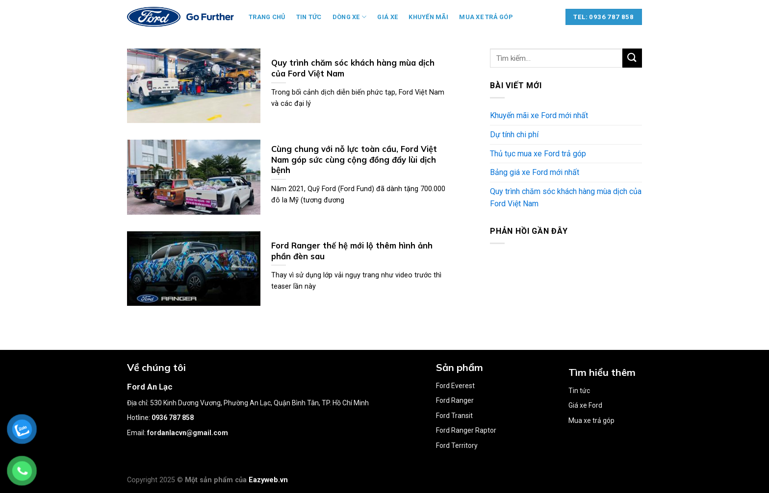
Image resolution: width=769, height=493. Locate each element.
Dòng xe (349, 17)
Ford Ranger (455, 400)
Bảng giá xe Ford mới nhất (534, 172)
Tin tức (309, 17)
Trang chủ (267, 17)
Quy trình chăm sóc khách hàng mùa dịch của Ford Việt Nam (565, 198)
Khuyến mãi (428, 17)
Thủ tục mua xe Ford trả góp (538, 153)
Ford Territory (457, 445)
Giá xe (387, 17)
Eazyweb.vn (268, 480)
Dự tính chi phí (514, 134)
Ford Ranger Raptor (466, 430)
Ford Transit (454, 415)
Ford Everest (455, 386)
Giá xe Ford (585, 405)
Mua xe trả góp (486, 17)
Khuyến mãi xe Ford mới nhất (539, 115)
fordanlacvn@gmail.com (187, 433)
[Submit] (632, 58)
